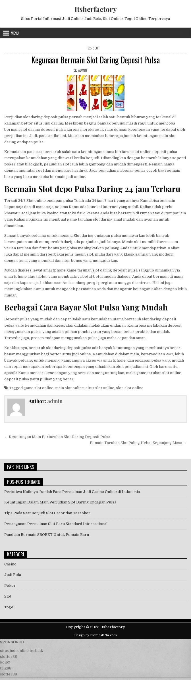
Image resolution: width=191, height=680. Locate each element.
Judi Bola (12, 575)
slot (119, 388)
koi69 (5, 662)
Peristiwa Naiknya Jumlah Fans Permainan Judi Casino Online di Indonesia (72, 492)
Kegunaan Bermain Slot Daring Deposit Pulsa (95, 60)
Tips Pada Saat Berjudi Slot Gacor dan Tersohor (47, 513)
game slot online (38, 388)
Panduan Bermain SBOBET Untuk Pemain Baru (46, 534)
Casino (10, 564)
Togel (9, 607)
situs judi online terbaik (21, 650)
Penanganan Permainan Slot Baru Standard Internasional (55, 524)
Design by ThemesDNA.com (95, 635)
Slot (96, 47)
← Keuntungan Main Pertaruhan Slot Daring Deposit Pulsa (57, 437)
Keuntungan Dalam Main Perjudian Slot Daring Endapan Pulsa (60, 502)
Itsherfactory (95, 9)
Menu (15, 33)
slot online (134, 388)
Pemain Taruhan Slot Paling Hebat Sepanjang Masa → (138, 443)
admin (82, 70)
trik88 (5, 668)
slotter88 (8, 656)
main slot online (69, 388)
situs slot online (100, 388)
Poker (10, 585)
